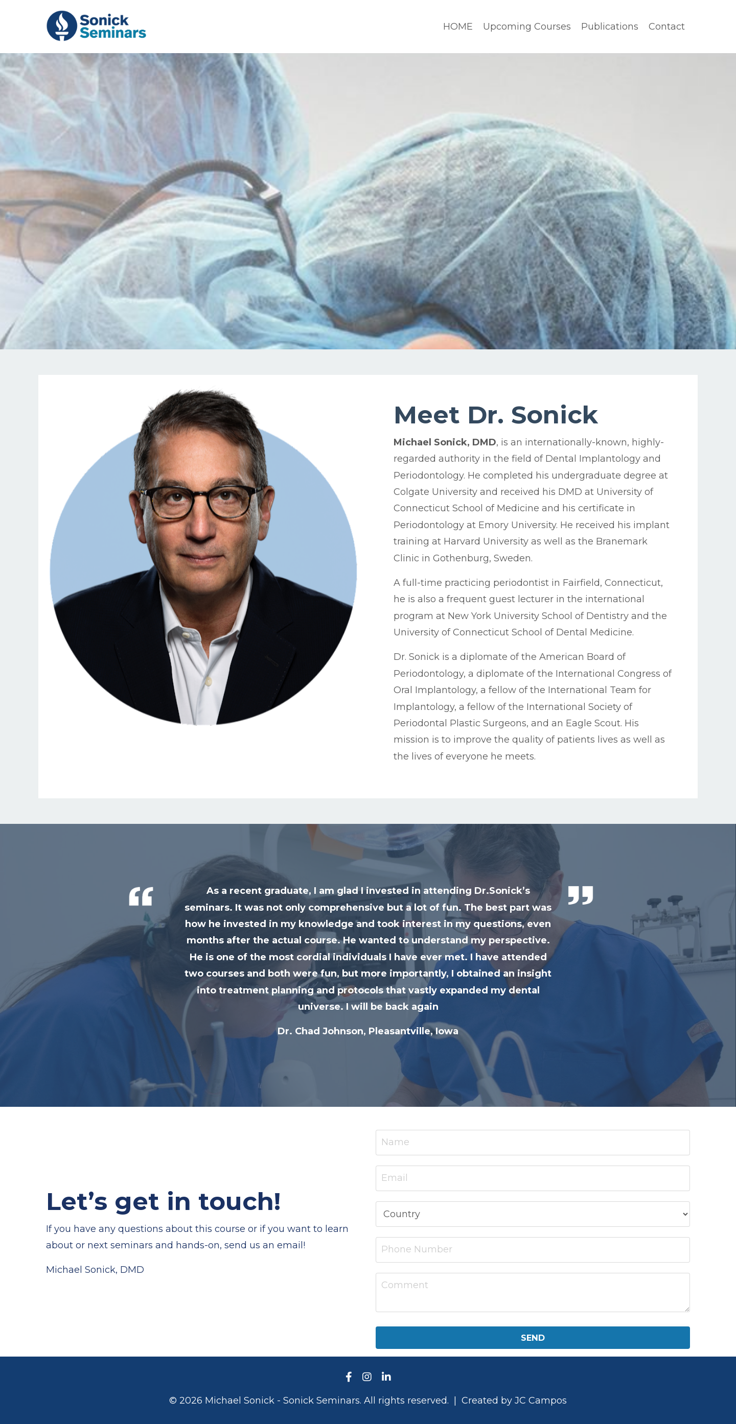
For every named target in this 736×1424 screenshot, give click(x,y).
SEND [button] (533, 1338)
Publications (609, 26)
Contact (667, 26)
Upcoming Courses (527, 26)
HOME (458, 26)
